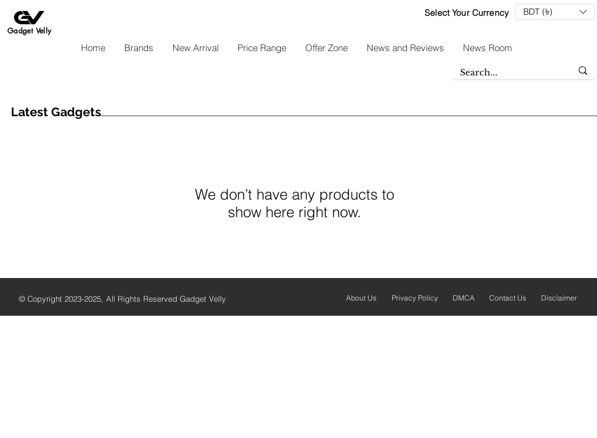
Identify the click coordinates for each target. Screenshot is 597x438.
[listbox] (555, 12)
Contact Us (507, 297)
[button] (555, 12)
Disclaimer (559, 297)
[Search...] (506, 73)
